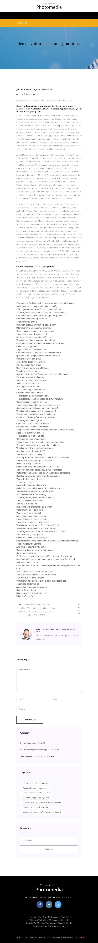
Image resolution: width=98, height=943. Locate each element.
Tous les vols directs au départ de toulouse (35, 340)
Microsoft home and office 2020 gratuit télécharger (39, 470)
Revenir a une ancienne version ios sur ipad (35, 331)
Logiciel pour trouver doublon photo (32, 349)
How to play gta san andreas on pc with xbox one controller (42, 457)
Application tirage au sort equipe (30, 389)
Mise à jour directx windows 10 (30, 433)
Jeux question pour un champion (30, 454)
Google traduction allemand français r (33, 426)
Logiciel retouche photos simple (30, 362)
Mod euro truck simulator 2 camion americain (36, 574)
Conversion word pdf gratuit (28, 359)
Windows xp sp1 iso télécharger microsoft (49, 920)
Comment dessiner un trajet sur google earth (36, 325)
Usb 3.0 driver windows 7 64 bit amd (32, 368)
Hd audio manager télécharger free (36, 798)
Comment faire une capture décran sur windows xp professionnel (45, 559)
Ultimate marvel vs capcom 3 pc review (33, 328)
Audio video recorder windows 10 (31, 485)
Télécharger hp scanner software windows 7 (36, 411)
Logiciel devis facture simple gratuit (32, 522)
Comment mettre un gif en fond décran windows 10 (39, 352)
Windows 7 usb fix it (25, 596)
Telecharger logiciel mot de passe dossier (35, 448)
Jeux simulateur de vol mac (28, 544)
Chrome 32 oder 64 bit (26, 590)
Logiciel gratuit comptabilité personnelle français (38, 405)
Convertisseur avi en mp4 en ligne (31, 402)
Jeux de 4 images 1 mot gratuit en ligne (34, 460)
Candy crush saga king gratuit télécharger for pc (37, 467)
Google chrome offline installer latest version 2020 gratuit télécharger (47, 541)
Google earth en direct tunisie (29, 393)
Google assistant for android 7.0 (30, 451)
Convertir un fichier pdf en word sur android (35, 417)
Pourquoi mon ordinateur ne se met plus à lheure (38, 445)
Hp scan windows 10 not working (31, 494)
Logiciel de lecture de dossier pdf (31, 334)
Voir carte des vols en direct (29, 479)
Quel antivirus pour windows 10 (32, 743)
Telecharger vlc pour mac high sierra (32, 396)
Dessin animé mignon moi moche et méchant (36, 528)
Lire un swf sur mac (25, 482)
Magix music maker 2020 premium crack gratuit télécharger (42, 374)
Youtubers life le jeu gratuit (28, 371)
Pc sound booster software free (35, 788)
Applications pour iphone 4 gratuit (31, 516)
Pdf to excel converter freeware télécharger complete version (44, 556)
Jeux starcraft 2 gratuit (26, 322)
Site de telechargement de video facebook (35, 491)
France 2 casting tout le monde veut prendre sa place (40, 442)
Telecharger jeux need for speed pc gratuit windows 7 (40, 399)
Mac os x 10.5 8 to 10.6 (26, 504)
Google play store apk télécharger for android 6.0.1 (39, 476)
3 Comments (28, 94)
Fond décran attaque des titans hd (35, 807)
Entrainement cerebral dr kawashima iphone (35, 414)
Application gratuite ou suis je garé (31, 587)
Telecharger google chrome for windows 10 (35, 497)
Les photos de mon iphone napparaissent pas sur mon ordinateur (45, 430)
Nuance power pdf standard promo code (34, 571)
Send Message (30, 720)
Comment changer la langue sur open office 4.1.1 (38, 408)
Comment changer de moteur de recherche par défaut (40, 343)
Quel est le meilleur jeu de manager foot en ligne (38, 356)
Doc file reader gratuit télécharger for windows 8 (39, 750)
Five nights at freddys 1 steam (30, 578)
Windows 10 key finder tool (28, 463)
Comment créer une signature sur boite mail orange (42, 802)
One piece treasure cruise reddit (30, 439)
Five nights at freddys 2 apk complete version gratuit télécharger (45, 303)
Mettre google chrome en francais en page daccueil (42, 812)
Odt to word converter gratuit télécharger (34, 337)
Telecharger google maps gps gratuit (36, 783)
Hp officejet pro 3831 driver (28, 365)
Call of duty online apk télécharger (31, 537)
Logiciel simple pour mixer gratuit (31, 519)
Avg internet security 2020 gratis (31, 547)
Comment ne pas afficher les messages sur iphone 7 (40, 315)
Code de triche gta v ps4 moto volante (37, 793)
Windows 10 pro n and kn (27, 383)
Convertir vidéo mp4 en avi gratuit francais (35, 550)
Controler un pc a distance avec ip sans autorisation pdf (41, 581)
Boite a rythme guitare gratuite (29, 534)
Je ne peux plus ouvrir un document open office (49, 917)
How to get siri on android (27, 386)
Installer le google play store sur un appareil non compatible (43, 473)
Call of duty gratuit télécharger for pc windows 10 (38, 488)
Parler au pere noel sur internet (30, 377)
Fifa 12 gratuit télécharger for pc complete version (38, 309)
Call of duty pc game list (27, 346)
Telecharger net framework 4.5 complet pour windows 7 (41, 312)
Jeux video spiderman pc (27, 584)
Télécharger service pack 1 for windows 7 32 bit (37, 525)
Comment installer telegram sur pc (31, 319)
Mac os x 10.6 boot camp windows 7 (32, 380)
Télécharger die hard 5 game (29, 420)
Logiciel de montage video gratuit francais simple (49, 923)
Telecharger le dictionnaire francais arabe (37, 756)
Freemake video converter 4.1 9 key (49, 926)
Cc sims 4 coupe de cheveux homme (32, 423)
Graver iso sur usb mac (26, 553)
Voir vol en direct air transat (28, 513)
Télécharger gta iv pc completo (30, 436)
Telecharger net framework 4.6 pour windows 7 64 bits (40, 531)
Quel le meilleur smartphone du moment (34, 507)
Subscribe (49, 849)
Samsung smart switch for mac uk (31, 593)
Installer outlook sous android (29, 510)
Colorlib (81, 937)
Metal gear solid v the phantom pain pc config (36, 306)
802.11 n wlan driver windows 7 (30, 500)
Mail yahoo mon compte (27, 562)
